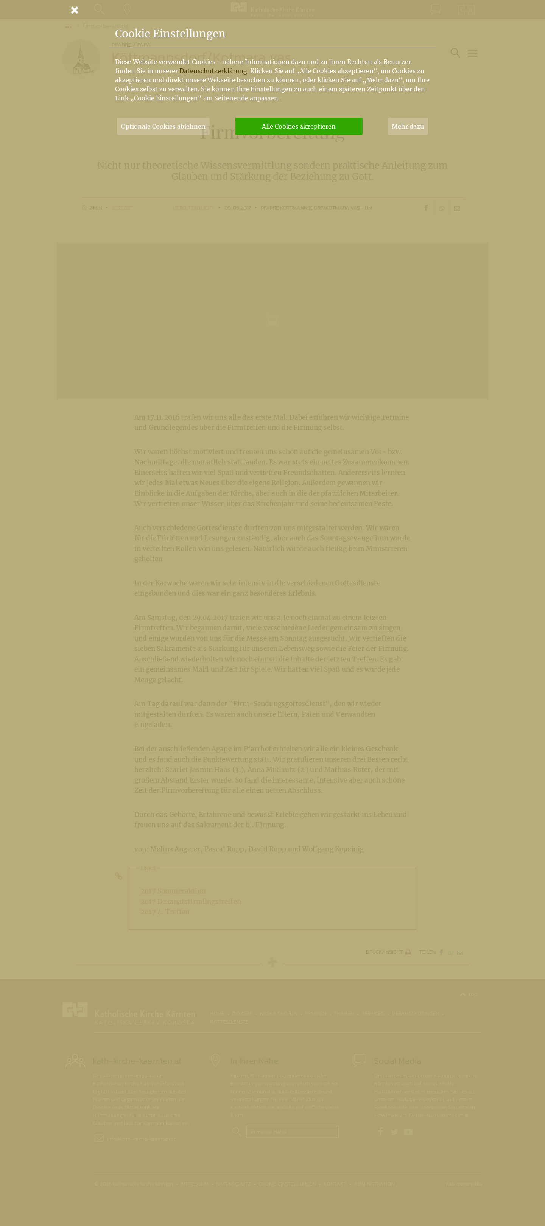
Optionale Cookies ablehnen (163, 126)
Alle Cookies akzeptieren (299, 126)
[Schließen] (272, 10)
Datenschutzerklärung (213, 71)
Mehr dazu (408, 126)
